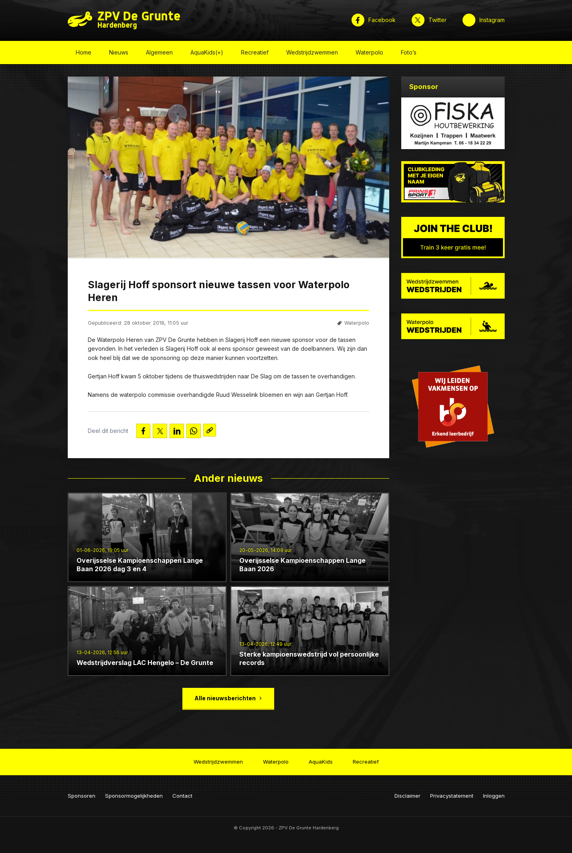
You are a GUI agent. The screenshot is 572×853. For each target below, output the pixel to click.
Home (83, 53)
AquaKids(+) (206, 53)
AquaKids (321, 760)
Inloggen (494, 793)
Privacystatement (451, 793)
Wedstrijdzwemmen (312, 53)
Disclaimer (407, 793)
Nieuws (118, 53)
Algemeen (159, 53)
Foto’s (408, 53)
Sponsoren (81, 793)
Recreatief (255, 53)
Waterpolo (369, 53)
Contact (182, 793)
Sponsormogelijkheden (134, 793)
